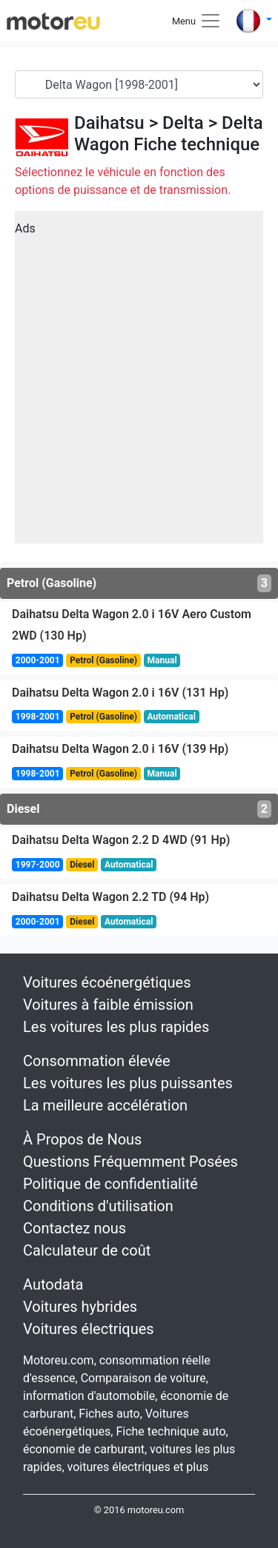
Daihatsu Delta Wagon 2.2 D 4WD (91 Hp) (121, 840)
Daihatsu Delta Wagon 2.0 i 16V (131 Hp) (120, 693)
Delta (183, 123)
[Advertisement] (139, 382)
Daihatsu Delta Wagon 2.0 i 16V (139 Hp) (120, 749)
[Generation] (139, 84)
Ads (25, 228)
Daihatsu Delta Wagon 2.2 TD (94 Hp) (110, 897)
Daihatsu (109, 123)
